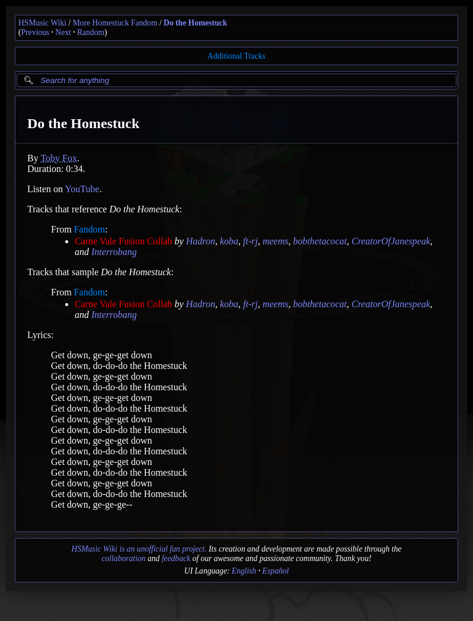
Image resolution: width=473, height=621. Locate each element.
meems (276, 241)
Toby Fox (58, 158)
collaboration (124, 558)
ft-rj (250, 241)
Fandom (89, 229)
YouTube (82, 189)
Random (90, 32)
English (244, 570)
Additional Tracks (236, 56)
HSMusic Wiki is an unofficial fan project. (139, 548)
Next (63, 32)
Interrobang (114, 252)
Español (276, 570)
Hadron (200, 241)
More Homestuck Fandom (115, 22)
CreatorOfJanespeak (390, 241)
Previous (35, 32)
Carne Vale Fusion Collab (123, 241)
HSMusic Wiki (42, 22)
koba (229, 241)
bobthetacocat (320, 241)
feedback (176, 558)
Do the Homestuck (195, 22)
